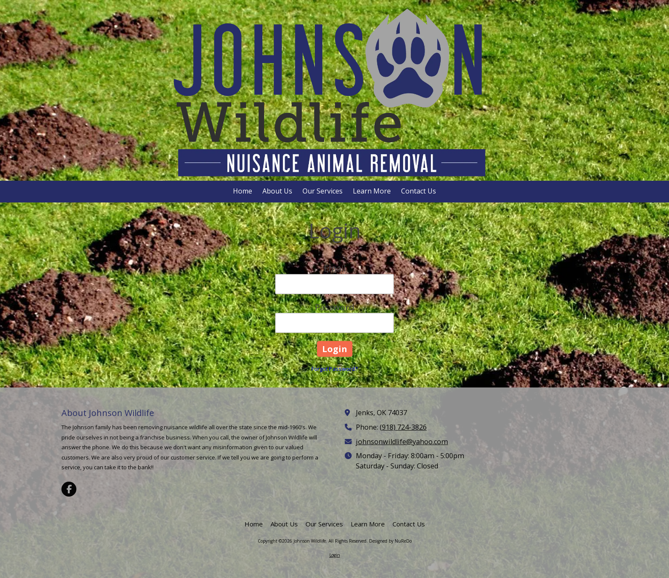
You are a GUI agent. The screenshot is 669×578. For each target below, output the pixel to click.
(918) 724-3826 (403, 427)
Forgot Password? (334, 369)
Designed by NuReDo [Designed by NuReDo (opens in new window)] (390, 541)
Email (335, 268)
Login (334, 555)
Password (334, 307)
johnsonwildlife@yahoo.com (402, 441)
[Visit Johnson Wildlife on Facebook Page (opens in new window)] (68, 489)
